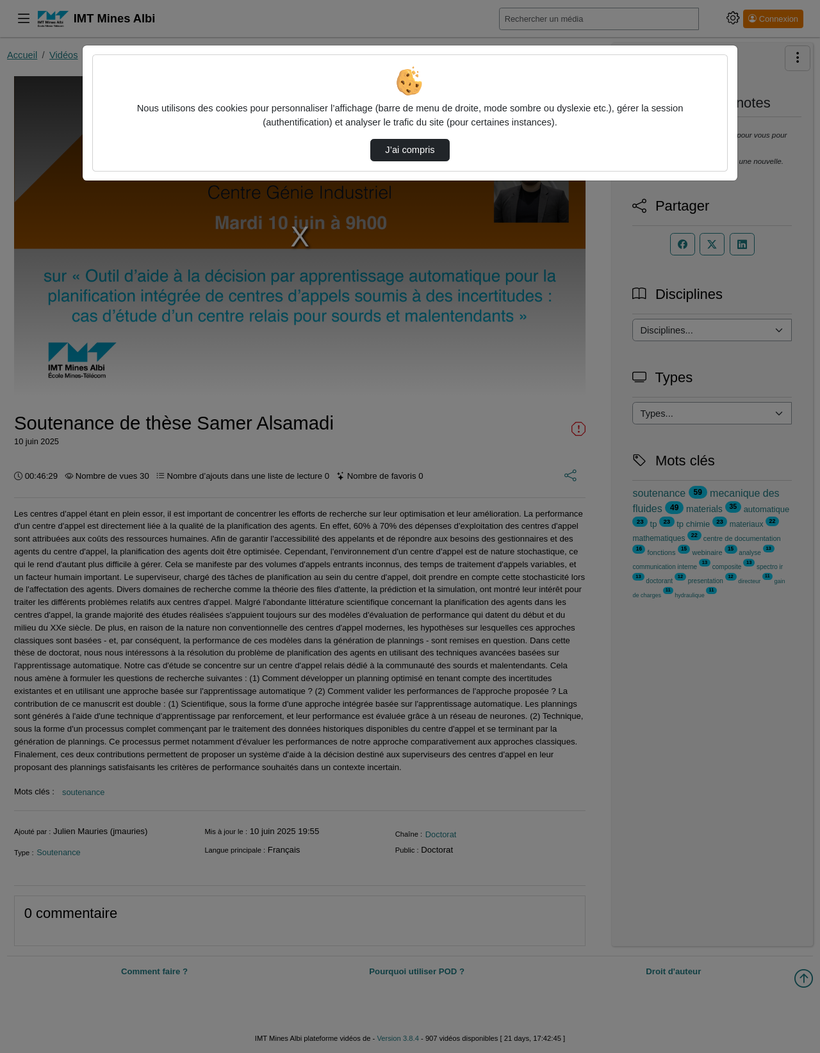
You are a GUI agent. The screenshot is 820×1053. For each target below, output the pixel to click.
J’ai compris (409, 150)
